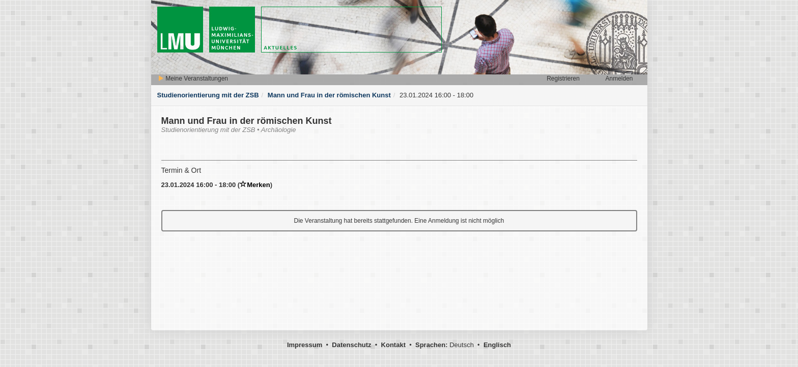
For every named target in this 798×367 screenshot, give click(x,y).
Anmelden (619, 78)
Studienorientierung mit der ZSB (208, 95)
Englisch (497, 345)
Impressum (304, 345)
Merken (255, 185)
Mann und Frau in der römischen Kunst (329, 95)
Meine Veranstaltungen (193, 78)
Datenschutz (351, 345)
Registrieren (563, 78)
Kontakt (393, 345)
